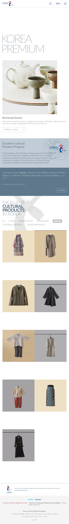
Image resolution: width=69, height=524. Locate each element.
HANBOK (57, 221)
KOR (58, 4)
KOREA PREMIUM (8, 3)
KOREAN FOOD (26, 221)
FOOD (12, 221)
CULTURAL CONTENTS (12, 225)
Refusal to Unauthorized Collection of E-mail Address (45, 503)
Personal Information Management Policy (15, 503)
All (3, 221)
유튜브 (38, 499)
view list (61, 190)
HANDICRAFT (43, 221)
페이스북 (31, 499)
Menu (65, 3)
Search (50, 3)
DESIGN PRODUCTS (36, 225)
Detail (32, 265)
